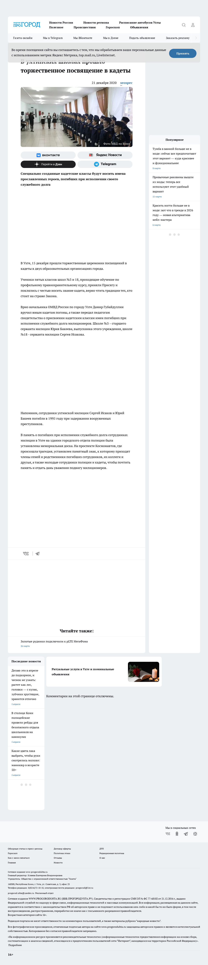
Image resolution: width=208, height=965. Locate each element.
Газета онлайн (22, 38)
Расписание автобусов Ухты (140, 22)
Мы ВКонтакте (82, 38)
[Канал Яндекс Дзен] (48, 164)
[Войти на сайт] (192, 25)
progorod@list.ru (84, 887)
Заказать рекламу (178, 38)
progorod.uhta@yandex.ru (21, 893)
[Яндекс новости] (105, 155)
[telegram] (38, 553)
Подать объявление (142, 38)
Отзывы (58, 857)
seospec (126, 83)
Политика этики (62, 853)
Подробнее (15, 945)
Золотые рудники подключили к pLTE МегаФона (77, 643)
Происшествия (85, 27)
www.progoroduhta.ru (37, 872)
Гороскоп (113, 27)
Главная (12, 862)
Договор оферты (62, 848)
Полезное (56, 27)
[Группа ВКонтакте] (48, 155)
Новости (58, 862)
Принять (182, 53)
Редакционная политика (111, 853)
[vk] (26, 553)
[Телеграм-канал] (105, 164)
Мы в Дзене (111, 38)
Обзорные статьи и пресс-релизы (25, 848)
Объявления (139, 27)
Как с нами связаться (18, 857)
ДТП (101, 848)
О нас (102, 857)
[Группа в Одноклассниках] (176, 833)
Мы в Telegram (53, 38)
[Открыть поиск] (183, 25)
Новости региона (96, 22)
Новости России (61, 22)
